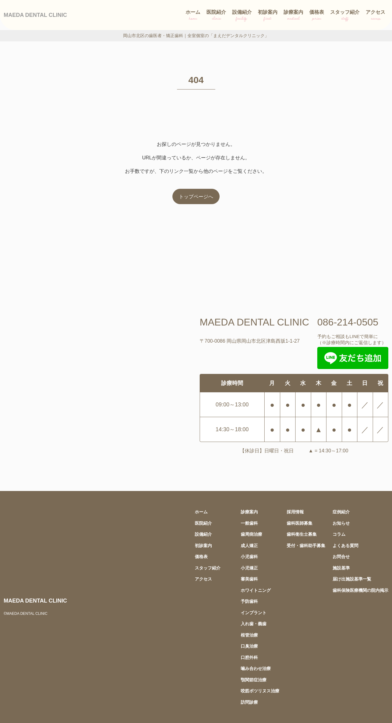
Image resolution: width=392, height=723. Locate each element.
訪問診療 (249, 702)
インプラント (253, 613)
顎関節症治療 (253, 680)
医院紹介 (216, 16)
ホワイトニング (256, 590)
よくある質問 (345, 545)
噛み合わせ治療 (256, 668)
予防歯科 (249, 601)
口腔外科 (249, 657)
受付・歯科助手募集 (306, 545)
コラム (339, 534)
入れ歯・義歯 (253, 624)
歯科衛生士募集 (302, 534)
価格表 (316, 16)
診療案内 (293, 16)
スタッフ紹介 (345, 16)
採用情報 (295, 512)
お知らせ (341, 523)
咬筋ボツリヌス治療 (260, 691)
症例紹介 (341, 512)
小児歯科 (249, 556)
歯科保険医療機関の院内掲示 (360, 590)
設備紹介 (242, 16)
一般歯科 (249, 523)
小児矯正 (249, 568)
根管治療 (249, 635)
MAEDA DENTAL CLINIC (35, 14)
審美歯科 (249, 579)
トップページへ (196, 196)
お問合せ (341, 556)
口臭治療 (249, 646)
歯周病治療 (251, 534)
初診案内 (267, 16)
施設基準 (341, 568)
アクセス (375, 16)
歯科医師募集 (299, 523)
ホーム (193, 16)
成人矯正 (249, 545)
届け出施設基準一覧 (352, 579)
